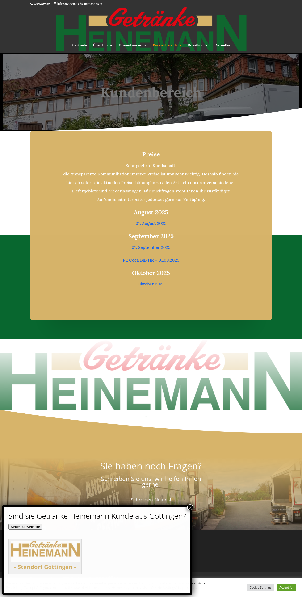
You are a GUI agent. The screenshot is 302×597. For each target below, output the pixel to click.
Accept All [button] (286, 587)
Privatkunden (199, 45)
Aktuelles (223, 45)
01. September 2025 (151, 247)
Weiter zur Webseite (25, 527)
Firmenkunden (130, 45)
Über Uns (100, 45)
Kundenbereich (165, 45)
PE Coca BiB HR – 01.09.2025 (151, 259)
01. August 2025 (151, 223)
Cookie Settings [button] (260, 587)
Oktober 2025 (151, 283)
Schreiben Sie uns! (151, 499)
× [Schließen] (190, 507)
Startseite (79, 45)
